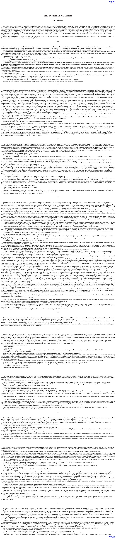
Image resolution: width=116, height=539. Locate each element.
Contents (113, 2)
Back (110, 1)
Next (114, 1)
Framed (113, 537)
